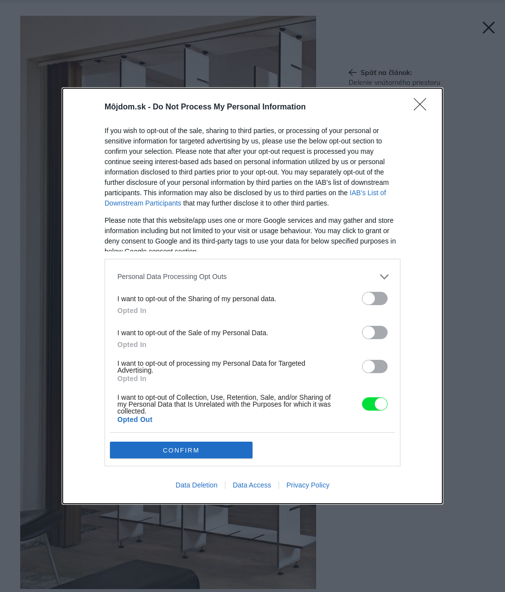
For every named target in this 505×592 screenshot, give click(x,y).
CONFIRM (181, 450)
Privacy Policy (308, 485)
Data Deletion (196, 485)
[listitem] (252, 277)
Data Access (252, 485)
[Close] (423, 107)
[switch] (375, 298)
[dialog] (252, 296)
